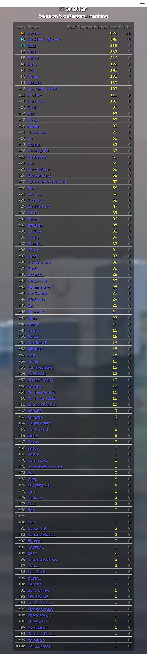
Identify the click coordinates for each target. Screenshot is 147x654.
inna (32, 491)
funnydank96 (40, 367)
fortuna (35, 225)
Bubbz (34, 268)
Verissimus (38, 627)
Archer (35, 95)
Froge (34, 126)
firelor (34, 578)
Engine (34, 144)
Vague (34, 454)
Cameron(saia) (42, 534)
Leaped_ (36, 274)
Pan (31, 510)
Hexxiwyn (36, 640)
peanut (34, 330)
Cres (32, 318)
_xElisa (35, 231)
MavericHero (40, 423)
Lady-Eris (37, 280)
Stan (32, 479)
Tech (32, 107)
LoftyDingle (39, 590)
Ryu (31, 188)
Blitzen (34, 541)
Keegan (35, 82)
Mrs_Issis (37, 571)
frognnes (37, 132)
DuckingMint (38, 206)
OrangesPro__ (42, 633)
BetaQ (33, 57)
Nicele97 (36, 311)
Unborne (36, 101)
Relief (33, 218)
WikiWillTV (36, 349)
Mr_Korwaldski (41, 398)
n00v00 (35, 410)
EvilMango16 (39, 485)
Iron (32, 70)
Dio (30, 305)
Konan (34, 76)
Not (31, 472)
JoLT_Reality (40, 602)
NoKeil (33, 336)
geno (32, 553)
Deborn (35, 584)
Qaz (31, 113)
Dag (31, 355)
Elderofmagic (40, 609)
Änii (31, 138)
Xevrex (35, 386)
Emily (32, 64)
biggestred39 (40, 380)
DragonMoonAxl (42, 404)
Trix (32, 503)
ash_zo (35, 194)
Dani (32, 51)
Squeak (35, 497)
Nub (31, 522)
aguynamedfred (43, 559)
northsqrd (38, 429)
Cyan (32, 256)
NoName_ (36, 547)
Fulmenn (35, 417)
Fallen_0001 (39, 150)
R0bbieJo (36, 299)
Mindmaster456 (42, 392)
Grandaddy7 (39, 615)
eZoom (34, 249)
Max (31, 163)
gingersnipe (39, 287)
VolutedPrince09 (43, 88)
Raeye (34, 324)
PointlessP (38, 342)
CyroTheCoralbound (47, 181)
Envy (32, 119)
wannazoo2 (38, 460)
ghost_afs (38, 621)
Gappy (34, 441)
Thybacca (37, 157)
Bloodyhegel (39, 175)
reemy (34, 237)
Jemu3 (34, 448)
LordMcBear (39, 169)
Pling (32, 45)
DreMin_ (35, 243)
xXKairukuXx (39, 262)
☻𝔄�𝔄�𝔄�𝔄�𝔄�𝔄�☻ (45, 466)
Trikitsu (35, 200)
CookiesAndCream (44, 39)
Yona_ (34, 565)
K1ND (32, 212)
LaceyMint (37, 528)
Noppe (34, 33)
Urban (34, 361)
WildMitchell (38, 596)
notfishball (38, 293)
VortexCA (37, 373)
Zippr (33, 435)
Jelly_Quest (39, 646)
